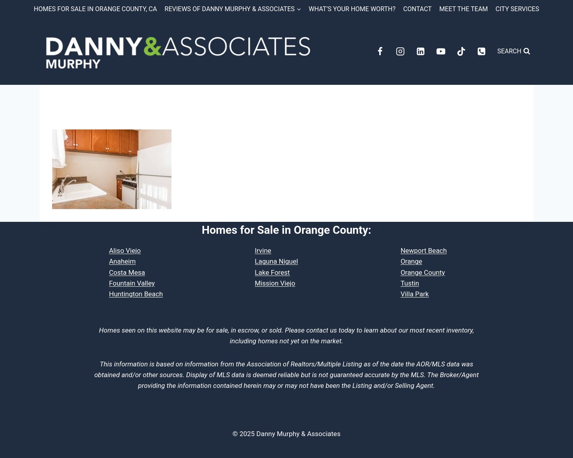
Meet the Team (463, 9)
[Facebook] (380, 51)
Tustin (410, 283)
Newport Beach (424, 250)
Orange (411, 261)
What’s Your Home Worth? (352, 9)
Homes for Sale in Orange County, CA (95, 9)
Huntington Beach (136, 294)
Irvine (263, 250)
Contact (417, 9)
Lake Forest (272, 272)
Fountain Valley (132, 283)
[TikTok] (461, 51)
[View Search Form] (514, 51)
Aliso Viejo (125, 250)
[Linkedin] (420, 51)
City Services (517, 9)
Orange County (423, 272)
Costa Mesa (127, 272)
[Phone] (481, 51)
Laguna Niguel (276, 261)
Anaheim (122, 261)
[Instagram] (400, 51)
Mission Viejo (275, 283)
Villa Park (415, 294)
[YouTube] (441, 51)
